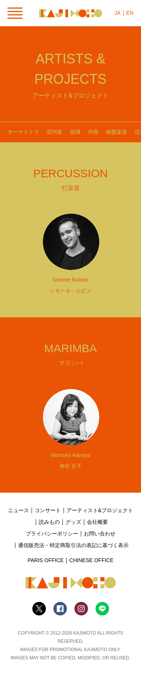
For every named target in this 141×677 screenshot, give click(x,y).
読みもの (49, 522)
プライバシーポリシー (52, 534)
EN (129, 13)
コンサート (48, 510)
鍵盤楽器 (116, 132)
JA (117, 13)
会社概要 (97, 522)
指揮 (75, 132)
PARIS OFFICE (45, 560)
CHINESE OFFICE (91, 560)
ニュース (18, 510)
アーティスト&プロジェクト (100, 510)
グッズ (73, 522)
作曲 (93, 132)
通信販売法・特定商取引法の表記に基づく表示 (73, 545)
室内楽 (54, 132)
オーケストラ (23, 132)
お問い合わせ (99, 534)
